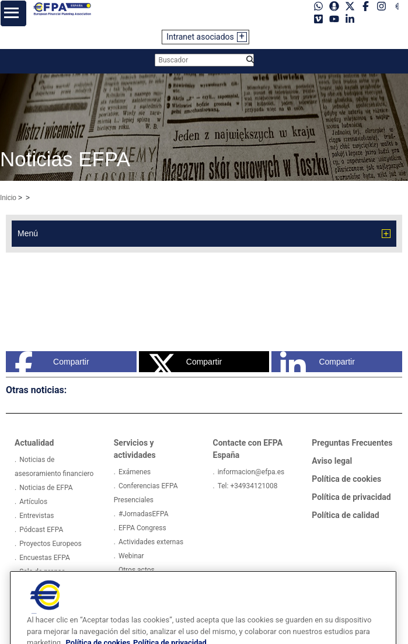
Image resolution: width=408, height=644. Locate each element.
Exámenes (134, 472)
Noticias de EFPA (45, 488)
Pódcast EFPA (41, 530)
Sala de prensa (42, 572)
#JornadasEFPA (143, 514)
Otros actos (136, 570)
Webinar (131, 556)
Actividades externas (150, 542)
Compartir (52, 361)
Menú (28, 233)
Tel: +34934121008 (248, 486)
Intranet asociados (200, 36)
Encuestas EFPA (44, 558)
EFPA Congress (142, 528)
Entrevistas (36, 516)
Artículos (33, 502)
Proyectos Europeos (50, 544)
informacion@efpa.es (251, 472)
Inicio (8, 198)
